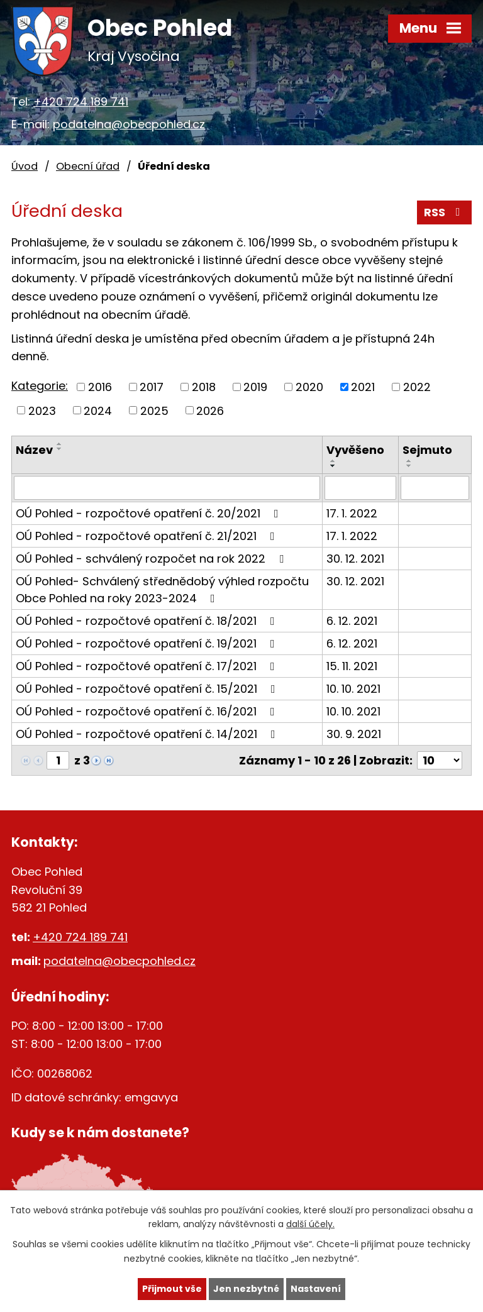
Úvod (24, 166)
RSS (444, 212)
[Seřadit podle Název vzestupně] (60, 443)
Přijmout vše (172, 1288)
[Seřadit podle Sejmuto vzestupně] (409, 460)
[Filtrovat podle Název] (167, 488)
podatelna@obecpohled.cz (129, 124)
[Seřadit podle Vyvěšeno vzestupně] (333, 460)
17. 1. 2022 (351, 513)
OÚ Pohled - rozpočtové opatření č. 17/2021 (148, 666)
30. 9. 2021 (353, 734)
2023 (42, 410)
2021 (363, 387)
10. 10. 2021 (353, 689)
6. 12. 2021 (351, 621)
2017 (152, 387)
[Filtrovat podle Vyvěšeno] (361, 488)
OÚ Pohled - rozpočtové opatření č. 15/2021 (148, 689)
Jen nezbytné (246, 1288)
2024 (98, 410)
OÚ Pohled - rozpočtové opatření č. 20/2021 (150, 513)
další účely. (310, 1224)
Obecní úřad (87, 166)
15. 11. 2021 (351, 666)
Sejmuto (427, 450)
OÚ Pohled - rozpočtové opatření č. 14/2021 (148, 734)
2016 (100, 387)
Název (34, 450)
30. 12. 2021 (355, 558)
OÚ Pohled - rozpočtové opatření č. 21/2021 (148, 536)
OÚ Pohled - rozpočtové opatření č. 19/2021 (148, 643)
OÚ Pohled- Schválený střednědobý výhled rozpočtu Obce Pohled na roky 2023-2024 (162, 589)
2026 (210, 410)
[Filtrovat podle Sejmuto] (435, 488)
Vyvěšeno (355, 450)
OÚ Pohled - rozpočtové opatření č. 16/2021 (148, 711)
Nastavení (316, 1288)
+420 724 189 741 (80, 101)
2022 (417, 387)
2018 (204, 387)
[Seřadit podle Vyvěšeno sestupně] (333, 465)
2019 (255, 387)
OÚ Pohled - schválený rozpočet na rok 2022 (152, 558)
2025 (154, 410)
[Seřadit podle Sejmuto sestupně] (409, 465)
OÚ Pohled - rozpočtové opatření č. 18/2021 (148, 621)
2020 (309, 387)
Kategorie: (39, 386)
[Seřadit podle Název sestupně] (60, 448)
